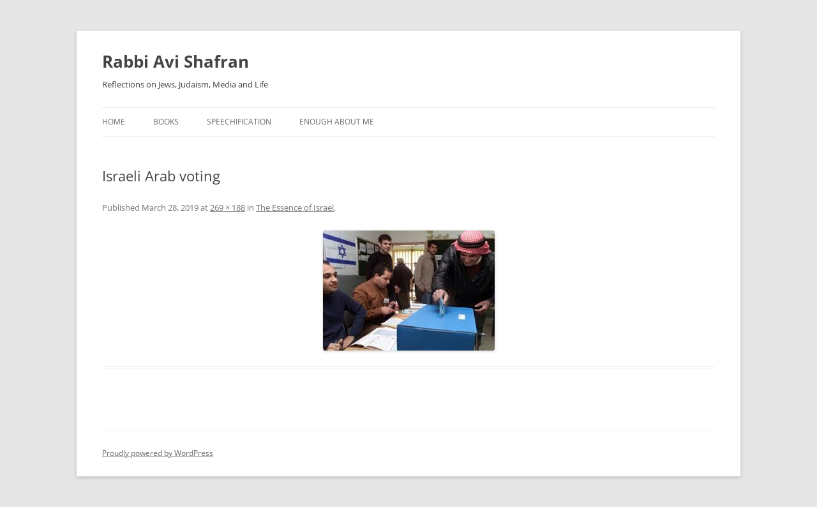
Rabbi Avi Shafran (175, 61)
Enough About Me (336, 121)
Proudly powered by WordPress (157, 453)
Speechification (239, 121)
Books (166, 121)
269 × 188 (227, 207)
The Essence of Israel (295, 207)
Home (113, 121)
